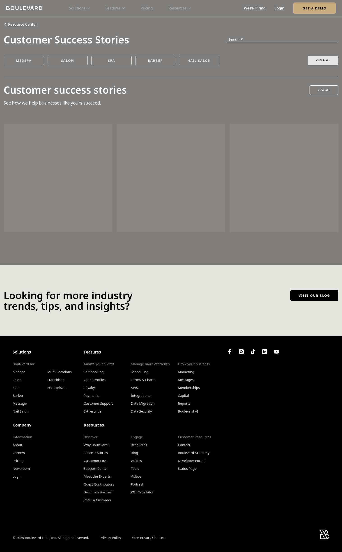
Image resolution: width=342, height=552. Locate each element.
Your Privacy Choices (148, 537)
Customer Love (96, 460)
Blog (134, 452)
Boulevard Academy (193, 452)
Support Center (96, 468)
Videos (136, 476)
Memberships (189, 387)
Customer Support (98, 403)
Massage (20, 403)
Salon (17, 379)
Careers (19, 452)
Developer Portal (191, 460)
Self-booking (93, 372)
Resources (139, 445)
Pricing (146, 8)
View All (324, 90)
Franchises (55, 379)
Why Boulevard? (96, 445)
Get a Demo (314, 8)
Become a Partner (98, 492)
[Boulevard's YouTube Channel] (276, 351)
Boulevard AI (188, 411)
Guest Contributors (99, 484)
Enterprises (56, 387)
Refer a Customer (97, 500)
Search (236, 39)
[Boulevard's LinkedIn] (264, 351)
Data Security (141, 411)
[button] (79, 8)
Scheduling (139, 372)
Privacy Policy (110, 537)
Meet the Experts (97, 476)
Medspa (19, 372)
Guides (136, 460)
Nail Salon (20, 411)
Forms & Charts (143, 379)
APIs (134, 387)
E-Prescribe (92, 411)
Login (279, 8)
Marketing (186, 372)
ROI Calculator (142, 492)
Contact (184, 445)
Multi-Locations (59, 372)
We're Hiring (255, 8)
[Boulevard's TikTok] (253, 351)
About (17, 445)
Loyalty (89, 387)
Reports (184, 403)
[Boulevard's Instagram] (241, 351)
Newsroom (21, 468)
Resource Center (20, 24)
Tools (135, 468)
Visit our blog (314, 295)
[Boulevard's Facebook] (229, 351)
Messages (186, 379)
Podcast (137, 484)
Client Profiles (95, 379)
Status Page (187, 468)
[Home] (24, 8)
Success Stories (96, 452)
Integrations (140, 395)
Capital (183, 395)
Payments (91, 395)
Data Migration (143, 403)
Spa (15, 387)
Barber (18, 395)
